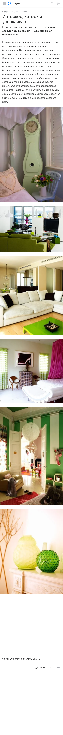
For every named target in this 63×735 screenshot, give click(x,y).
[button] (31, 155)
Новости (23, 12)
